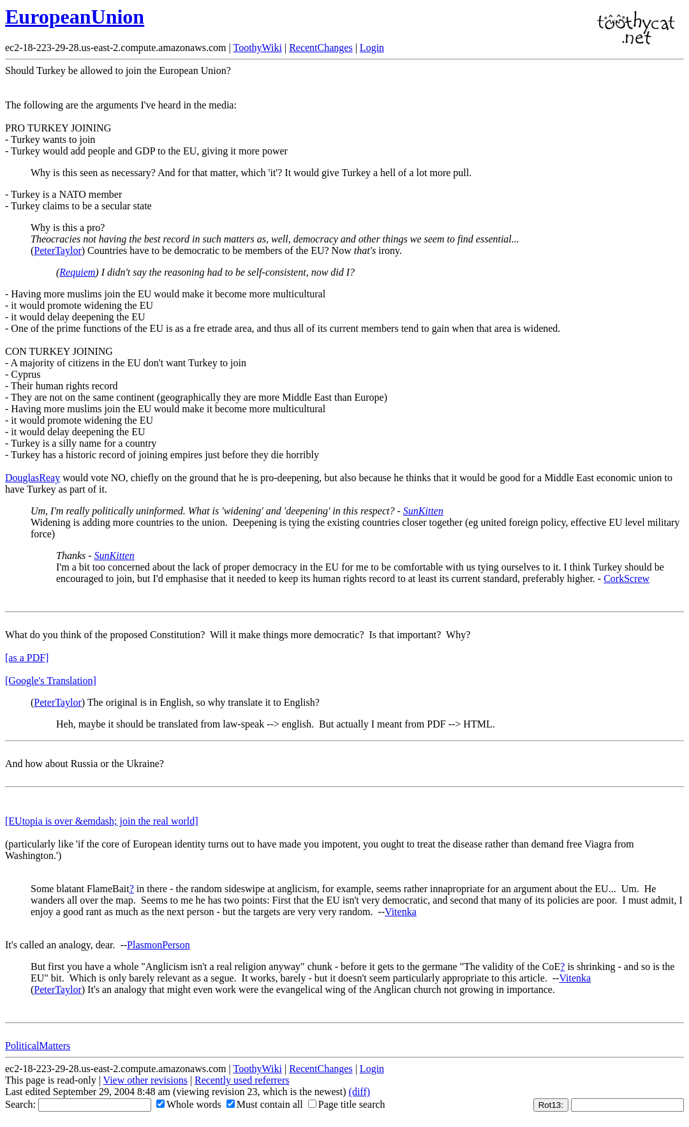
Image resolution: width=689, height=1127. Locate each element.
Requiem (77, 272)
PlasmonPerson (158, 944)
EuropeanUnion (74, 16)
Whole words (188, 1104)
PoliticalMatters (37, 1045)
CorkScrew (626, 578)
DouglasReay (32, 477)
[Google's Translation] (50, 680)
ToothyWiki (257, 47)
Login (372, 47)
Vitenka (401, 911)
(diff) (359, 1091)
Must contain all (264, 1104)
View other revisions (145, 1080)
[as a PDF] (26, 657)
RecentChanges (321, 47)
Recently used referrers (242, 1080)
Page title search (346, 1104)
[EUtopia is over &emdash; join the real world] (101, 821)
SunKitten (423, 510)
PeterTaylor (57, 250)
